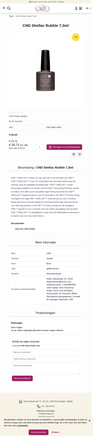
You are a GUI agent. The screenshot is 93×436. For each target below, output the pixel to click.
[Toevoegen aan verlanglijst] (73, 154)
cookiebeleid (22, 426)
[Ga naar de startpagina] (42, 8)
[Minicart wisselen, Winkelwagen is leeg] (80, 8)
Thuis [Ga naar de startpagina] (11, 16)
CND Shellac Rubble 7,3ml (26, 16)
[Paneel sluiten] (89, 420)
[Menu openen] (4, 8)
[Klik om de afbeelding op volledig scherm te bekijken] (45, 70)
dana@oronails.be (46, 417)
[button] (16, 112)
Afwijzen (55, 432)
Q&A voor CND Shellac (25, 229)
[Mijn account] (76, 8)
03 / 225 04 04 (48, 406)
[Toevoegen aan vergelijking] (79, 154)
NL (89, 8)
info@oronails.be (46, 414)
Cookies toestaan (38, 432)
